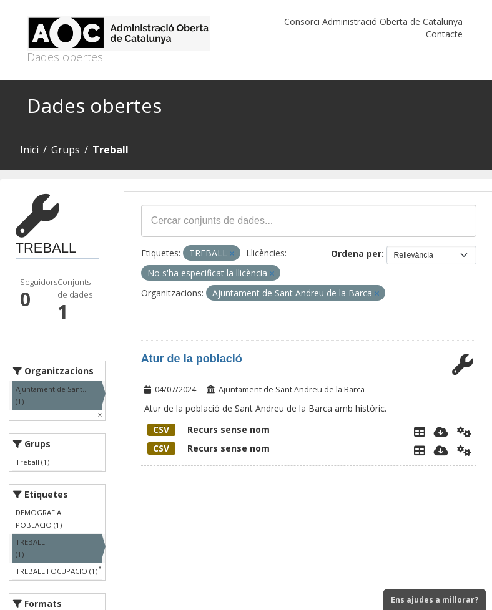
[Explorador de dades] (419, 431)
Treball (110, 150)
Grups (65, 150)
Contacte (444, 34)
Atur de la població (191, 358)
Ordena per (356, 253)
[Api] (464, 431)
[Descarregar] (441, 431)
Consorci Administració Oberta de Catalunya (373, 21)
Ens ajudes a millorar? (434, 599)
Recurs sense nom (208, 429)
